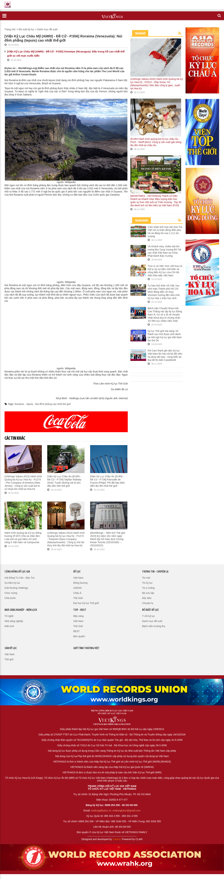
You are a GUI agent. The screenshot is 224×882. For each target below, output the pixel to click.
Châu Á (77, 593)
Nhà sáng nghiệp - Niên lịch (21, 610)
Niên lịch (9, 626)
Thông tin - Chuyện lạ (155, 571)
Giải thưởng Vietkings (16, 587)
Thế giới (9, 659)
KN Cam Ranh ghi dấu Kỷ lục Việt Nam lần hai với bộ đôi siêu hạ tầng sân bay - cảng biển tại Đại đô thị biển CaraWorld (165, 355)
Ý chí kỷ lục (148, 616)
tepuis (29, 404)
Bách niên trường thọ (153, 626)
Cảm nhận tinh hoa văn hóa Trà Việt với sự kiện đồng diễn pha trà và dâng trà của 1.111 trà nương (165, 232)
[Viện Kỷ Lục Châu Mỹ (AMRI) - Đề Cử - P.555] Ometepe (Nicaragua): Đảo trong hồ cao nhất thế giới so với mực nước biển (65, 53)
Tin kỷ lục (147, 582)
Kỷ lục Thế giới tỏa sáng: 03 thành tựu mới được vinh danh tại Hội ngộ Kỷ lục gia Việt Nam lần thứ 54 (165, 336)
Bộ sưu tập (148, 593)
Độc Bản (147, 598)
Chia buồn (10, 598)
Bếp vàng (78, 616)
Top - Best (79, 610)
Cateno (116, 839)
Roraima (19, 404)
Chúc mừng (11, 593)
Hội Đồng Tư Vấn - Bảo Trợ (20, 577)
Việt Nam (78, 577)
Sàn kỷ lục (11, 648)
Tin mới (146, 577)
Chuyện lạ (147, 603)
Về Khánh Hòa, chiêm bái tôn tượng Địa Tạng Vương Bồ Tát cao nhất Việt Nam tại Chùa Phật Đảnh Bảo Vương (164, 251)
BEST (76, 631)
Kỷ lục (77, 571)
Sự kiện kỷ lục (12, 582)
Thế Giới (78, 598)
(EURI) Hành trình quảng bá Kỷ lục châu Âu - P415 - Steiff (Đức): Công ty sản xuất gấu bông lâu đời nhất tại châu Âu (155, 142)
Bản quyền (79, 636)
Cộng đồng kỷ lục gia (17, 571)
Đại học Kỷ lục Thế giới (86, 603)
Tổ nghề (9, 616)
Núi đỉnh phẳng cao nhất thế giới (53, 404)
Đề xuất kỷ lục (26, 29)
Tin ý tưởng (148, 587)
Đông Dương (80, 582)
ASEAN (77, 587)
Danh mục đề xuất (47, 29)
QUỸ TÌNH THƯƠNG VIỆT (86, 648)
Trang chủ (10, 29)
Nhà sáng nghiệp (14, 621)
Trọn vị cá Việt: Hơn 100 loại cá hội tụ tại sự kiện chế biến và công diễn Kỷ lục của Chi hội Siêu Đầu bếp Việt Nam (165, 271)
